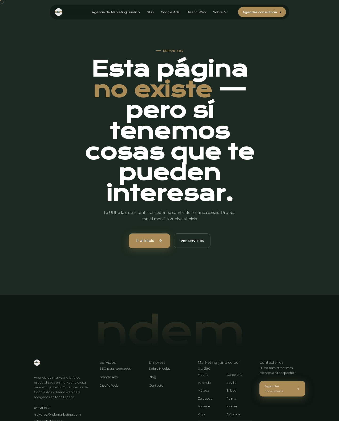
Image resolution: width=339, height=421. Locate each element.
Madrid (203, 374)
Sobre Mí (220, 12)
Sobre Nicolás (159, 368)
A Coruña (233, 414)
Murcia (231, 406)
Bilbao (231, 390)
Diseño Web (196, 12)
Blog (152, 377)
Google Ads (170, 12)
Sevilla (231, 382)
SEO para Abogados (115, 368)
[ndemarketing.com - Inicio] (58, 12)
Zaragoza (205, 398)
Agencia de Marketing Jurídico (116, 12)
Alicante (204, 406)
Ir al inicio (149, 240)
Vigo (201, 414)
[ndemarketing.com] (37, 363)
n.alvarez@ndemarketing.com (57, 414)
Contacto (156, 385)
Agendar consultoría (262, 12)
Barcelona (234, 374)
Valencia (204, 382)
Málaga (203, 390)
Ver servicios (192, 240)
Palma (231, 398)
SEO (150, 12)
